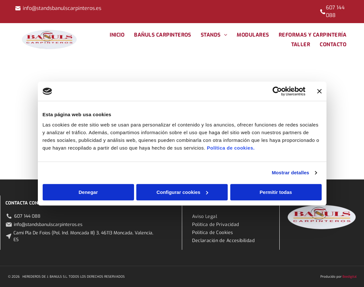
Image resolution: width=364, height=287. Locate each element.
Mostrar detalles (290, 172)
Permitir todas (276, 192)
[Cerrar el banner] (319, 91)
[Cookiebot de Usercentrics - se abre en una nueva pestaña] (277, 91)
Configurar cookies (182, 192)
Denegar (88, 192)
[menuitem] (117, 34)
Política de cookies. (231, 148)
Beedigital (350, 276)
